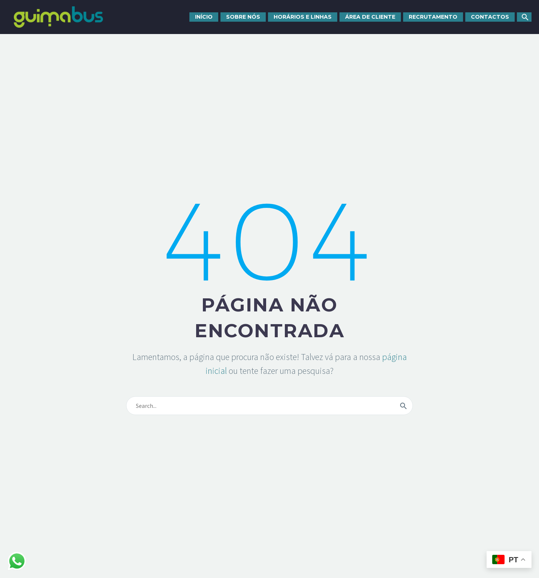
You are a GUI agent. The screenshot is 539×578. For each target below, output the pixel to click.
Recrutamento (433, 16)
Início (204, 16)
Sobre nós (243, 16)
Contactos (490, 16)
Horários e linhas (303, 16)
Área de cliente (370, 16)
